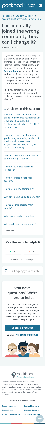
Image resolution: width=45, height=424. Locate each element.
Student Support (24, 15)
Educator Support (32, 414)
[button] (40, 5)
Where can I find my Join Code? (20, 216)
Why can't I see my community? (20, 224)
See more (10, 230)
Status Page (7, 410)
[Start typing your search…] (22, 270)
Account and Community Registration (21, 18)
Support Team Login (11, 414)
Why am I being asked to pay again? (22, 196)
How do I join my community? (19, 188)
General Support (31, 406)
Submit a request (22, 327)
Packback (7, 15)
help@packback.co (27, 334)
